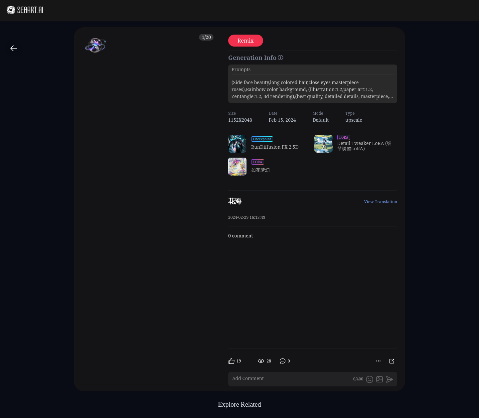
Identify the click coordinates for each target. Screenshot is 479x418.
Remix (246, 40)
